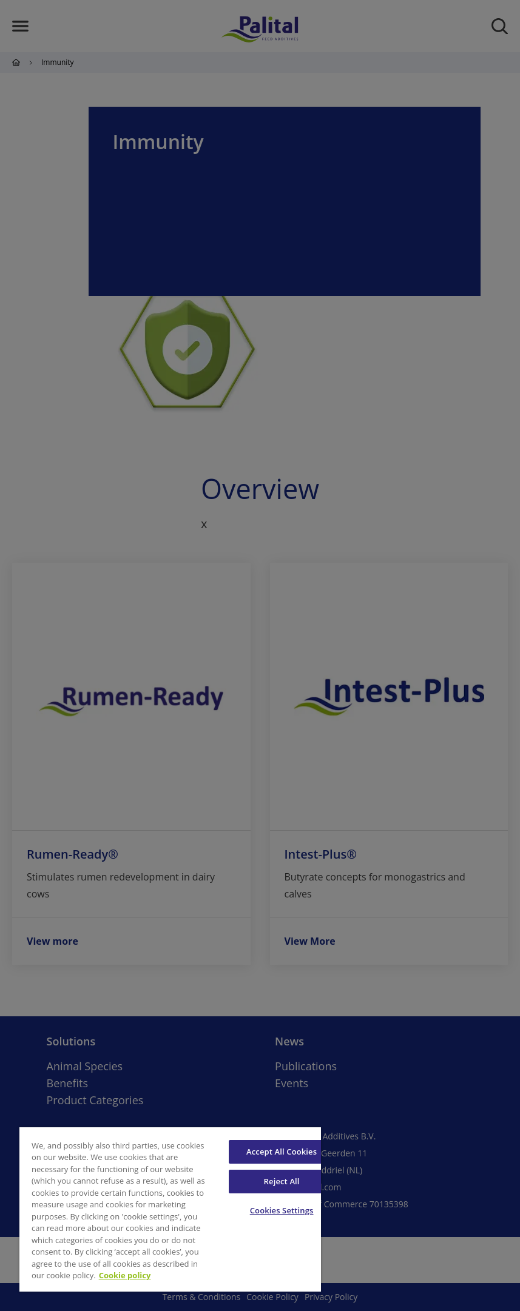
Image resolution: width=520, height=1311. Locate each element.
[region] (170, 1209)
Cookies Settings (282, 1210)
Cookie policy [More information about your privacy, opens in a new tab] (125, 1275)
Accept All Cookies (281, 1151)
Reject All (282, 1181)
